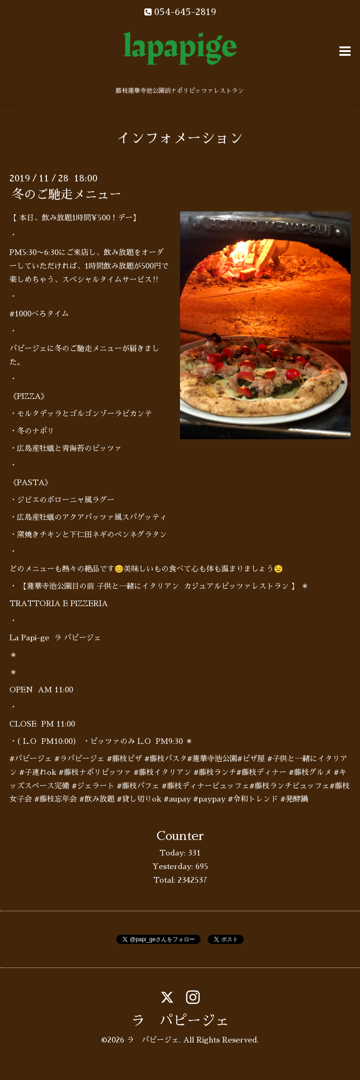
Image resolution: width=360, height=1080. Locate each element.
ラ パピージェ (180, 1021)
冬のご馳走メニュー (66, 194)
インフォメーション (180, 138)
